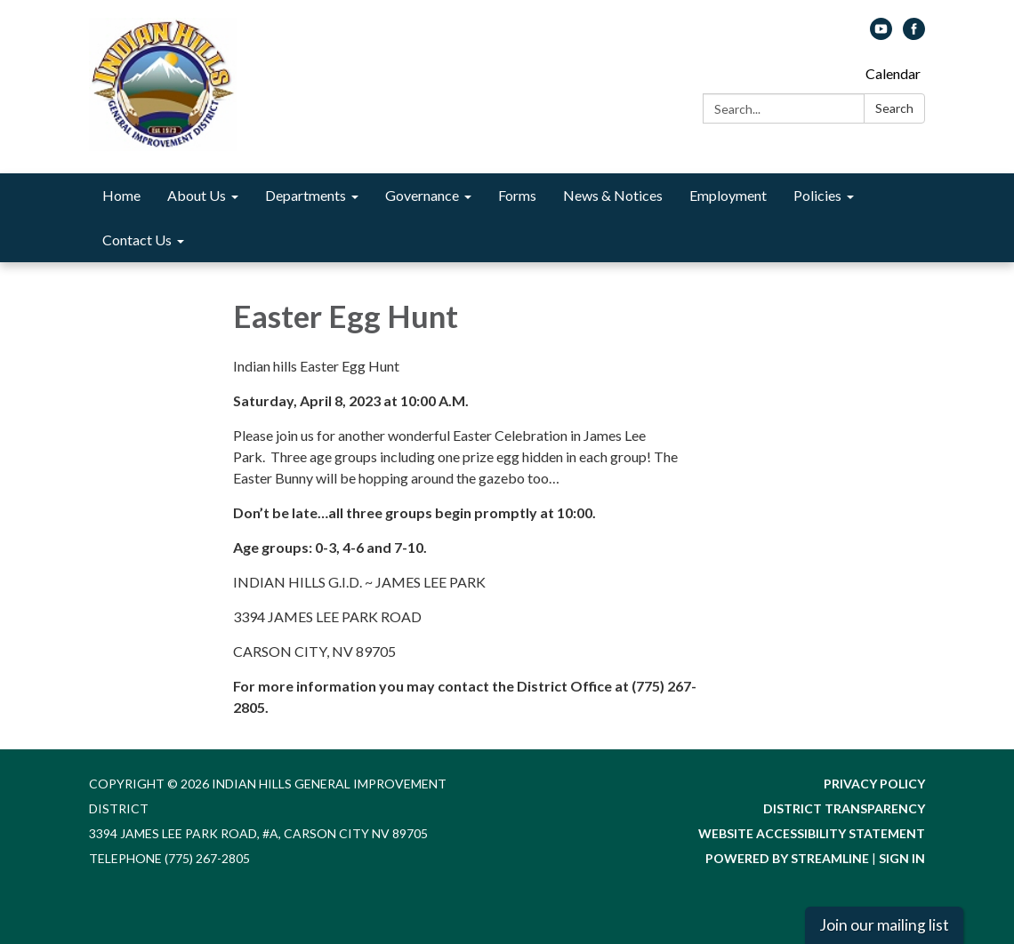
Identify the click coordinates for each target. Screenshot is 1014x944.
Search (894, 108)
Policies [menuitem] (817, 195)
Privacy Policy (874, 783)
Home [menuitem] (121, 195)
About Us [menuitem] (196, 195)
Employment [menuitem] (728, 195)
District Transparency (844, 808)
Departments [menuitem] (305, 195)
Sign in (902, 858)
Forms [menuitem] (517, 195)
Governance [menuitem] (422, 195)
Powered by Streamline (787, 858)
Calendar (893, 73)
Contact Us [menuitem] (137, 239)
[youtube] (881, 34)
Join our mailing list (884, 925)
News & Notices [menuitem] (613, 195)
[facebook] (914, 34)
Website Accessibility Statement (811, 833)
